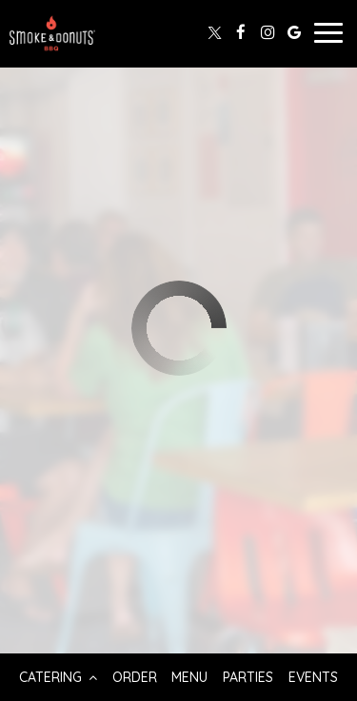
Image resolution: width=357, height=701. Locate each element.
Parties (248, 677)
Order (134, 677)
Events (313, 677)
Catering (58, 677)
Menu (189, 677)
